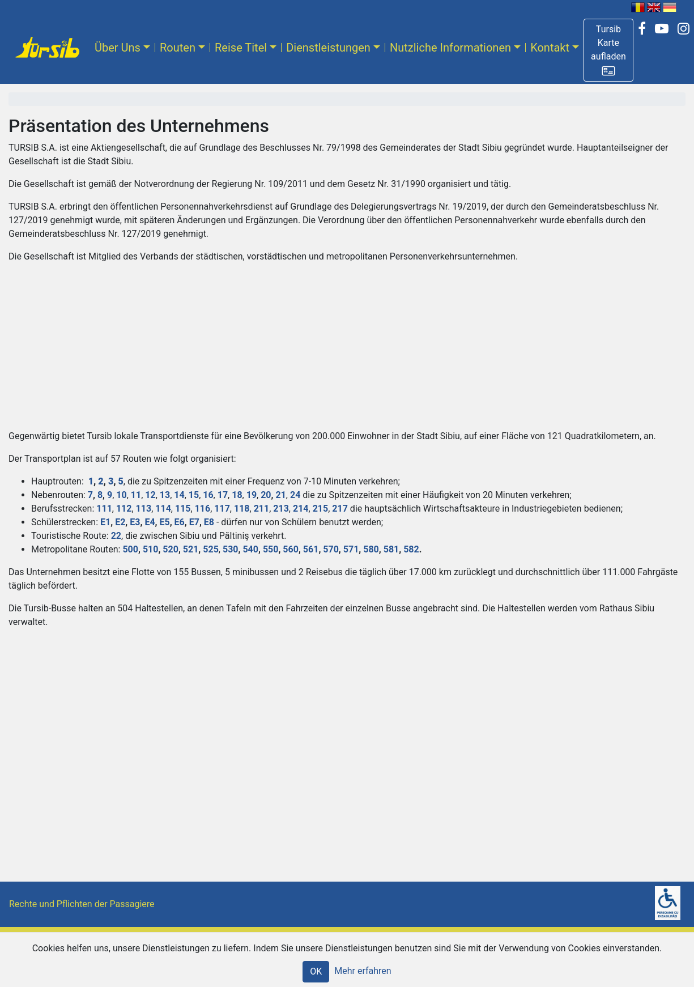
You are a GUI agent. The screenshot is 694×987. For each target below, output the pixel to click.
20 (266, 495)
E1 (105, 522)
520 (170, 549)
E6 (179, 522)
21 (280, 495)
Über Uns (117, 47)
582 (411, 549)
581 (391, 549)
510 (151, 549)
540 (250, 549)
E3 (135, 522)
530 (231, 549)
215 (321, 508)
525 (211, 549)
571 (351, 549)
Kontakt (549, 47)
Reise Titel (241, 47)
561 (311, 549)
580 (371, 549)
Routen (177, 47)
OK (316, 971)
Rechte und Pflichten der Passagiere (82, 904)
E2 (120, 522)
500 (130, 549)
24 (295, 495)
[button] (608, 50)
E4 (149, 522)
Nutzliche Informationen (450, 47)
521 (191, 549)
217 (340, 508)
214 (301, 508)
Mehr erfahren (362, 970)
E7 (194, 522)
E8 (209, 522)
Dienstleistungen (328, 47)
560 (291, 549)
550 (271, 549)
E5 (164, 522)
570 (331, 549)
